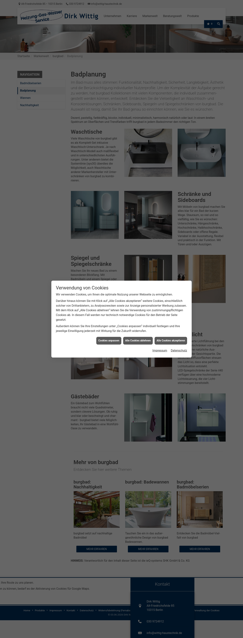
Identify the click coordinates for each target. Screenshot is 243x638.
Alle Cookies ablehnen (138, 339)
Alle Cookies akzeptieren (171, 339)
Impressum (159, 349)
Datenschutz (179, 349)
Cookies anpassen (108, 339)
